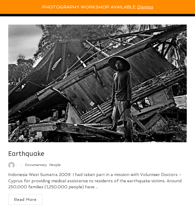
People (55, 165)
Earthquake (26, 154)
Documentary (36, 165)
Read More (25, 199)
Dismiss (145, 7)
